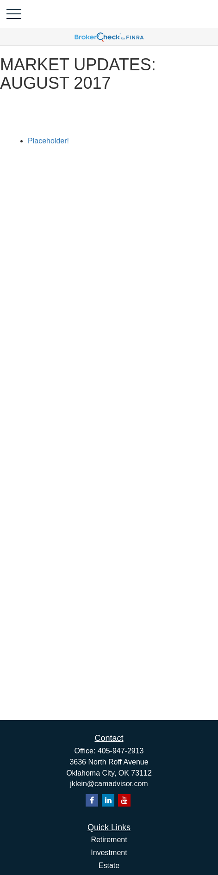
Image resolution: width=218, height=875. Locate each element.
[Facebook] (92, 800)
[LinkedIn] (108, 800)
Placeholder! (48, 141)
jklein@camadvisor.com (109, 784)
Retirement (109, 840)
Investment (109, 853)
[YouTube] (124, 800)
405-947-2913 (121, 751)
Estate (109, 865)
